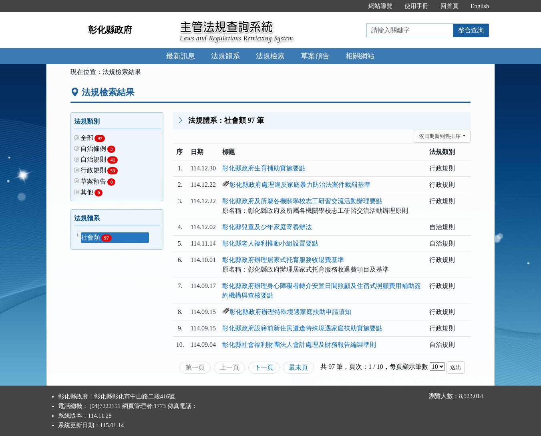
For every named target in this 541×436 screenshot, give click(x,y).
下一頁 (264, 367)
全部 (92, 138)
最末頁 (298, 367)
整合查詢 (471, 30)
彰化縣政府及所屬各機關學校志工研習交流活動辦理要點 (302, 201)
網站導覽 (380, 6)
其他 (91, 192)
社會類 (96, 238)
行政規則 (99, 170)
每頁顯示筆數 (409, 366)
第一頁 (195, 367)
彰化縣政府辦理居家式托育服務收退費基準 (283, 259)
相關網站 (360, 56)
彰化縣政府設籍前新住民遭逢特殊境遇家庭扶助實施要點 (302, 328)
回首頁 (449, 6)
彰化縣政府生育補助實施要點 (264, 168)
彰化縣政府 (110, 30)
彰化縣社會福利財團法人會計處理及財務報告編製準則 (299, 344)
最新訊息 (180, 56)
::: (354, 6)
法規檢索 (270, 56)
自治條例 (98, 149)
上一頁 (229, 367)
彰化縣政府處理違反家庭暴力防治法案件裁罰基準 (299, 184)
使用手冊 (416, 6)
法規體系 (225, 56)
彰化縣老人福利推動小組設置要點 (270, 243)
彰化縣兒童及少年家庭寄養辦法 (267, 227)
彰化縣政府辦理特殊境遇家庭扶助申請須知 (290, 311)
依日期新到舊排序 (440, 136)
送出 (455, 367)
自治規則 (99, 160)
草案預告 (315, 56)
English (480, 6)
